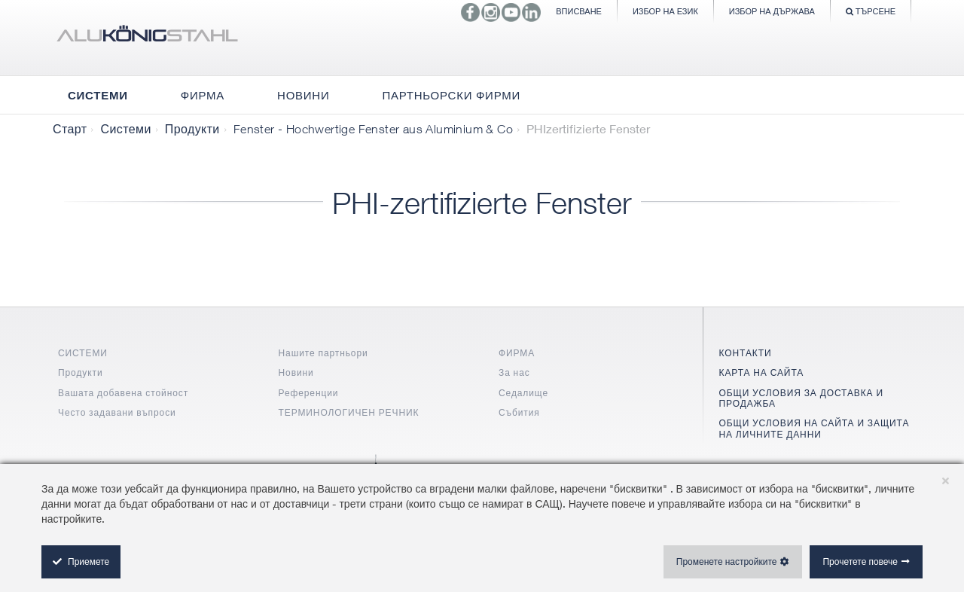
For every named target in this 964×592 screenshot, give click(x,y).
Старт (70, 129)
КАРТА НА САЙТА (761, 372)
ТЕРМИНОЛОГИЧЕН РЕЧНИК (349, 412)
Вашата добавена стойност (123, 392)
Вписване (579, 11)
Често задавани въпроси (117, 412)
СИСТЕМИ (83, 353)
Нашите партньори (323, 353)
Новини (296, 372)
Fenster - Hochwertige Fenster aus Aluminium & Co (373, 129)
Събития (519, 412)
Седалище (523, 392)
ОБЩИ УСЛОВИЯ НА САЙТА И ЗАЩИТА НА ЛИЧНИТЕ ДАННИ (814, 428)
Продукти (192, 129)
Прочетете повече (860, 561)
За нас (514, 372)
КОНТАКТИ (745, 353)
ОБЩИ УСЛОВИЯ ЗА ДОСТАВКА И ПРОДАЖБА (801, 398)
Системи (125, 129)
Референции (309, 392)
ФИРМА (517, 353)
